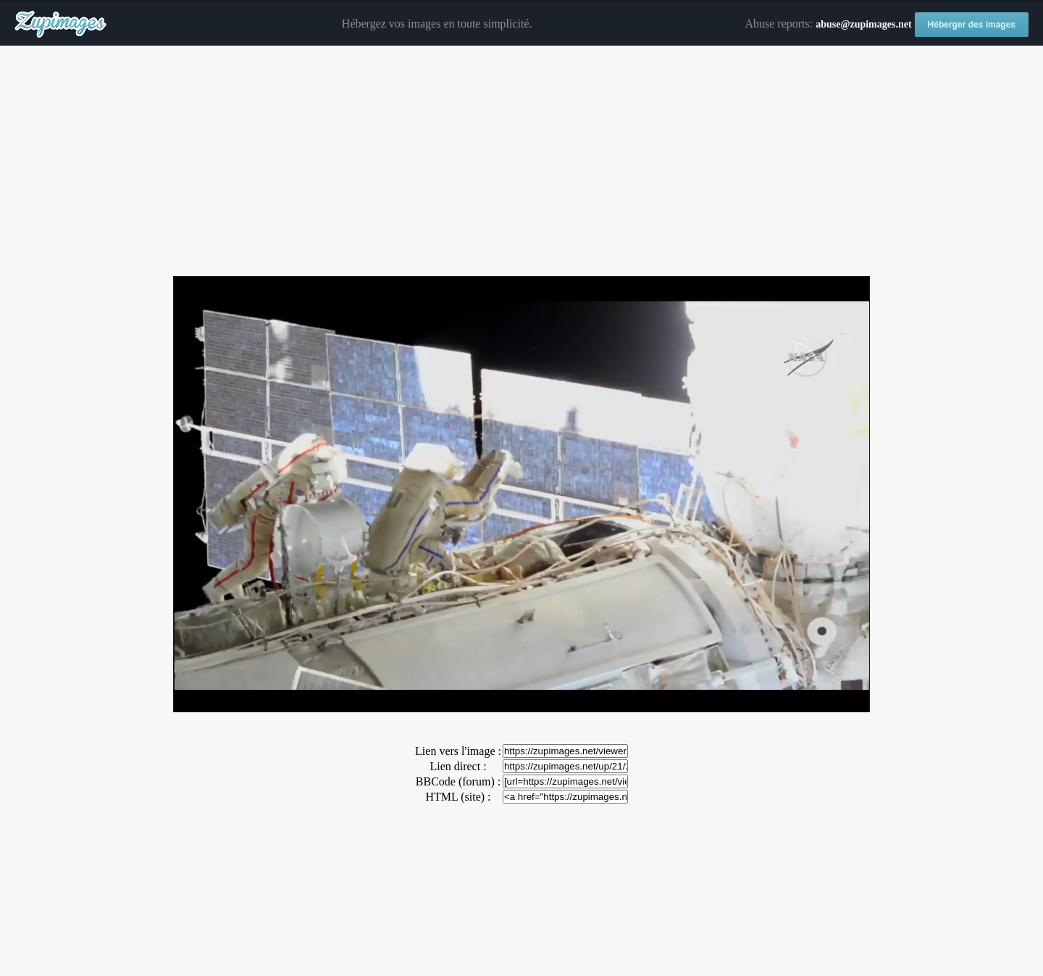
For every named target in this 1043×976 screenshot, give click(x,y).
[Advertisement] (521, 161)
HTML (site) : (457, 797)
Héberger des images (971, 25)
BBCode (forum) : (458, 781)
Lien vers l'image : (458, 751)
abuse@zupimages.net (863, 24)
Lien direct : (458, 766)
